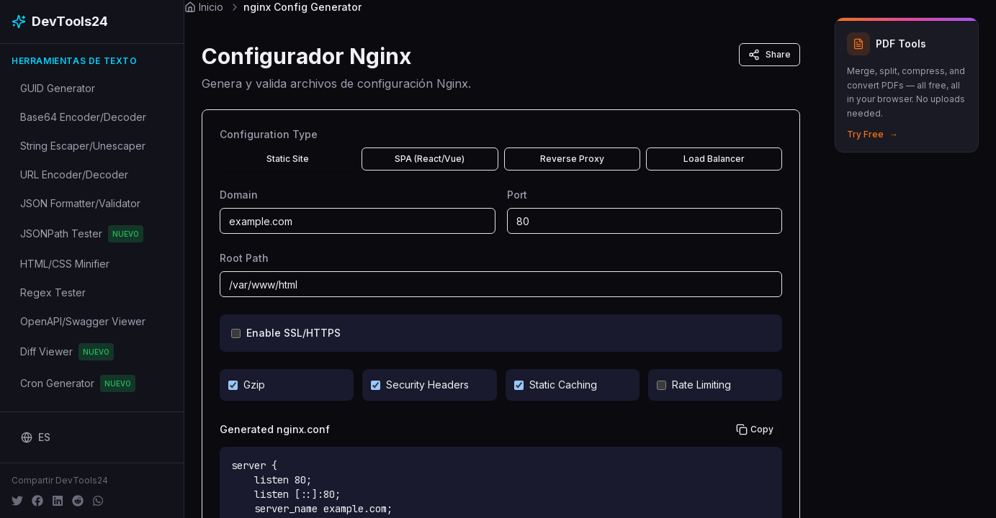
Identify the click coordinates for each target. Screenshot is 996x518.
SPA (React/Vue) (430, 158)
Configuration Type (269, 134)
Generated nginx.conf (275, 429)
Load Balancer (714, 158)
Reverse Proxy (572, 158)
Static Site (287, 158)
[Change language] (36, 437)
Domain (239, 194)
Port (517, 194)
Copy (754, 429)
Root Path (244, 258)
